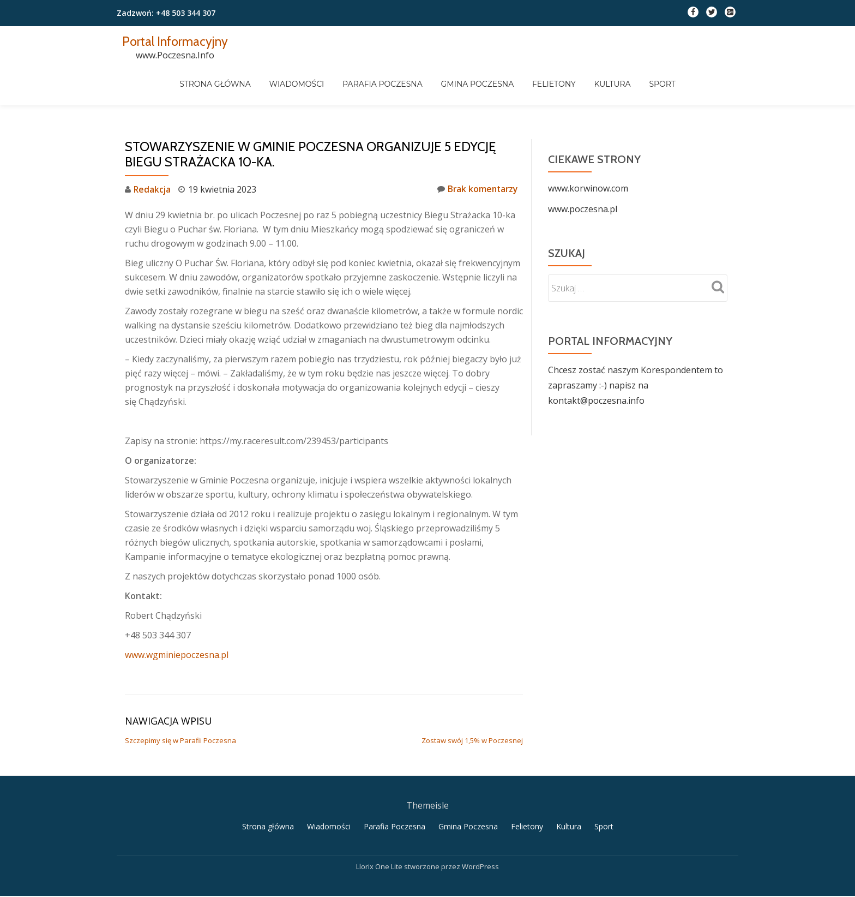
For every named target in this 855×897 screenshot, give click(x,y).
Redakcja (153, 146)
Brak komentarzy (476, 145)
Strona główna (268, 87)
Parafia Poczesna (438, 87)
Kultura (671, 87)
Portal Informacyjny (176, 41)
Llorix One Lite (380, 823)
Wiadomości (350, 87)
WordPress (480, 823)
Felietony (612, 87)
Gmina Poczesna (534, 87)
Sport (723, 87)
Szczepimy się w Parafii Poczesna (180, 697)
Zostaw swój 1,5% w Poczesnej (472, 697)
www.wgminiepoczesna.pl (176, 611)
